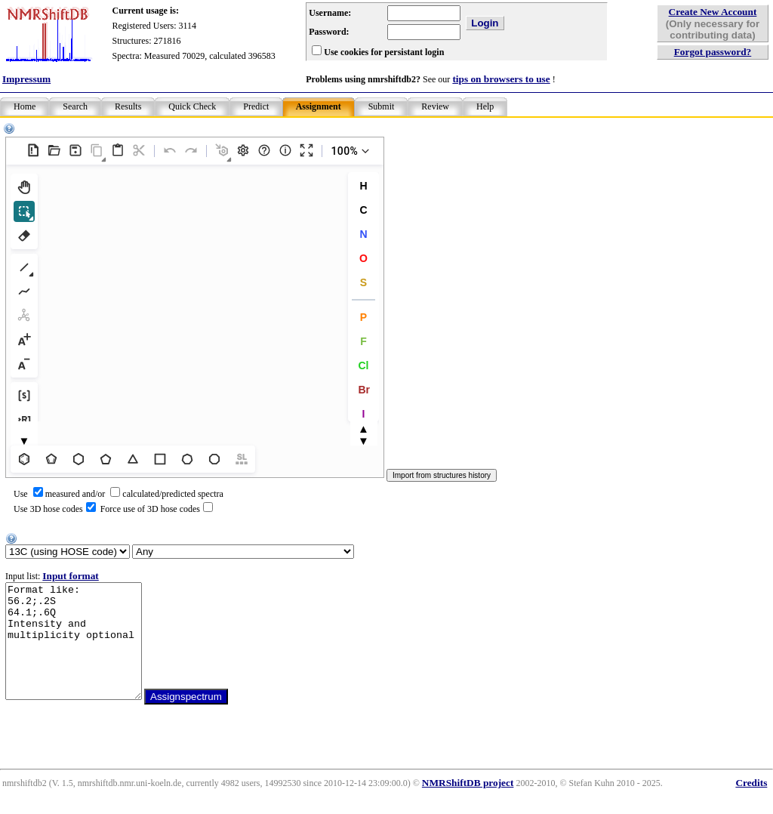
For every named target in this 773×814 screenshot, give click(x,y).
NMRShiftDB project (468, 805)
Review (435, 106)
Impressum (26, 79)
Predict (256, 106)
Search (75, 106)
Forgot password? (713, 51)
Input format (70, 575)
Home (24, 106)
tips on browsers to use (501, 79)
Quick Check (192, 106)
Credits (751, 805)
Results (128, 106)
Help (485, 106)
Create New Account (713, 11)
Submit (381, 106)
